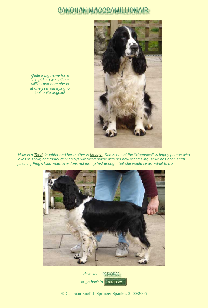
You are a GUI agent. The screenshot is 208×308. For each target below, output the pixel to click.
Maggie (96, 155)
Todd (38, 155)
